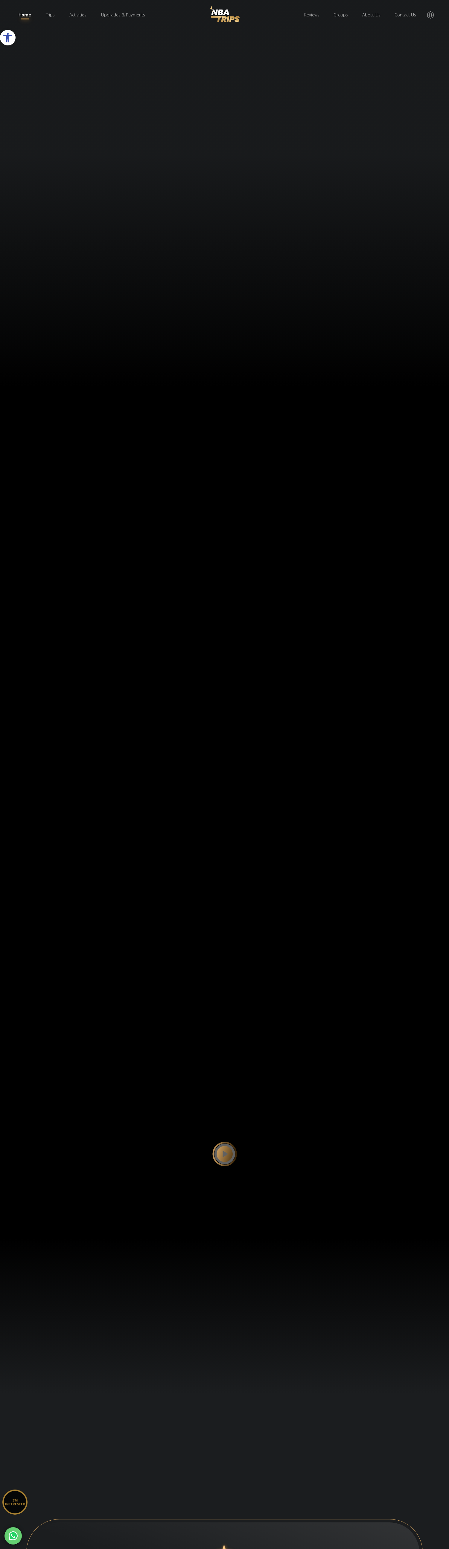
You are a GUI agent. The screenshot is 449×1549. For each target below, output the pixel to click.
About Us (371, 15)
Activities (77, 15)
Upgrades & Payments (123, 15)
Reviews (311, 15)
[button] (8, 37)
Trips (50, 15)
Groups (341, 15)
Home (25, 15)
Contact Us (405, 15)
